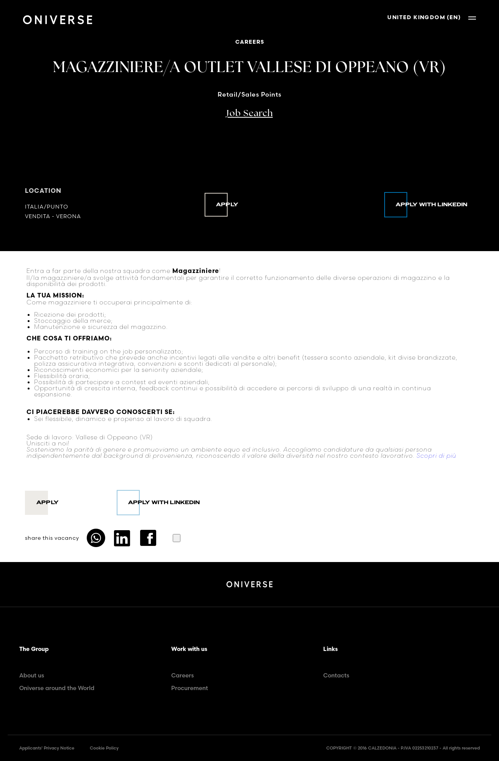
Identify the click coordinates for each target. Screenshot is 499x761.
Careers (182, 675)
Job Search (249, 114)
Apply (227, 205)
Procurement (189, 688)
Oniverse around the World (56, 688)
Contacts (336, 675)
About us (31, 675)
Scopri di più (436, 455)
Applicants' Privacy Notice (46, 748)
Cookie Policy (104, 748)
